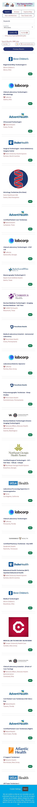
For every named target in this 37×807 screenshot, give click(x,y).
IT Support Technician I (11, 757)
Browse (16, 12)
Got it (25, 789)
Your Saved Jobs (26, 15)
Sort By (5, 44)
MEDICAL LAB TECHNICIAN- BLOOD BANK (17, 641)
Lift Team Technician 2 (11, 783)
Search (7, 12)
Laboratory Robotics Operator (14, 364)
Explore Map (28, 12)
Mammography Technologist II (14, 275)
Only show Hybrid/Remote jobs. (15, 36)
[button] (24, 33)
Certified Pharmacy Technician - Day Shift (18, 544)
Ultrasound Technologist (12, 122)
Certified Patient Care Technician (15, 220)
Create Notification (27, 44)
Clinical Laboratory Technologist (15, 519)
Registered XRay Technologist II (14, 65)
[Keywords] (18, 21)
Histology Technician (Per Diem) (14, 192)
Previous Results (18, 49)
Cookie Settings (15, 789)
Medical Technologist (11, 599)
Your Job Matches (11, 15)
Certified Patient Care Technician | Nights (18, 729)
